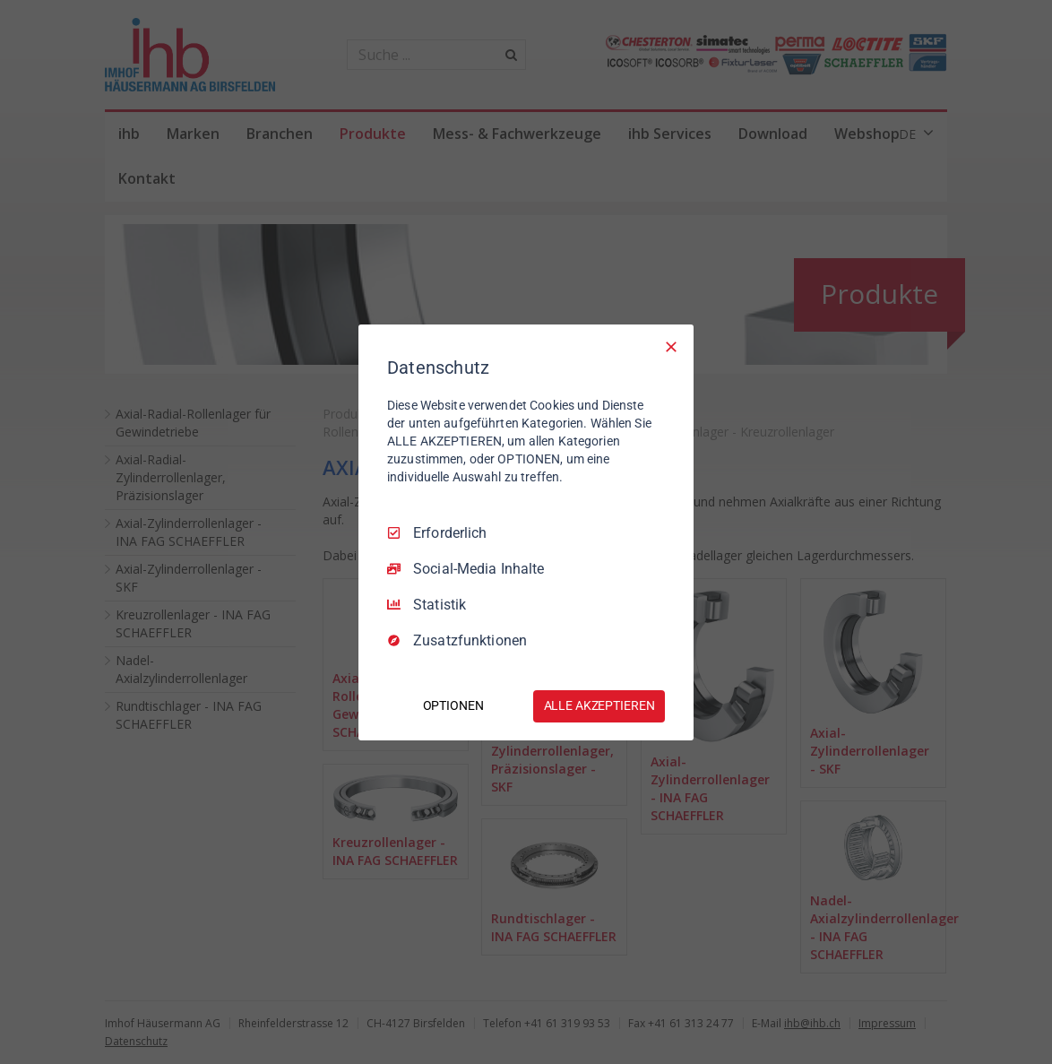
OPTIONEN (453, 705)
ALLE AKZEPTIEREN (599, 705)
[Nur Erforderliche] (671, 346)
